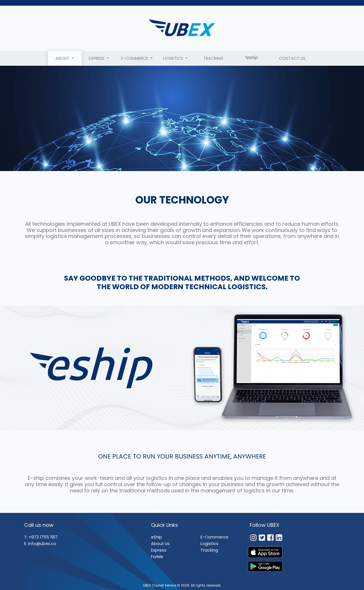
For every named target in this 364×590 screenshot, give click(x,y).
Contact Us (292, 58)
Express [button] (97, 58)
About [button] (63, 58)
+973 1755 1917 (43, 537)
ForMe (157, 557)
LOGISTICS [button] (173, 58)
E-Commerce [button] (135, 58)
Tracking (213, 58)
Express (158, 550)
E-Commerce (214, 537)
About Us (160, 543)
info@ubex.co (42, 543)
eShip (156, 537)
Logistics (209, 543)
